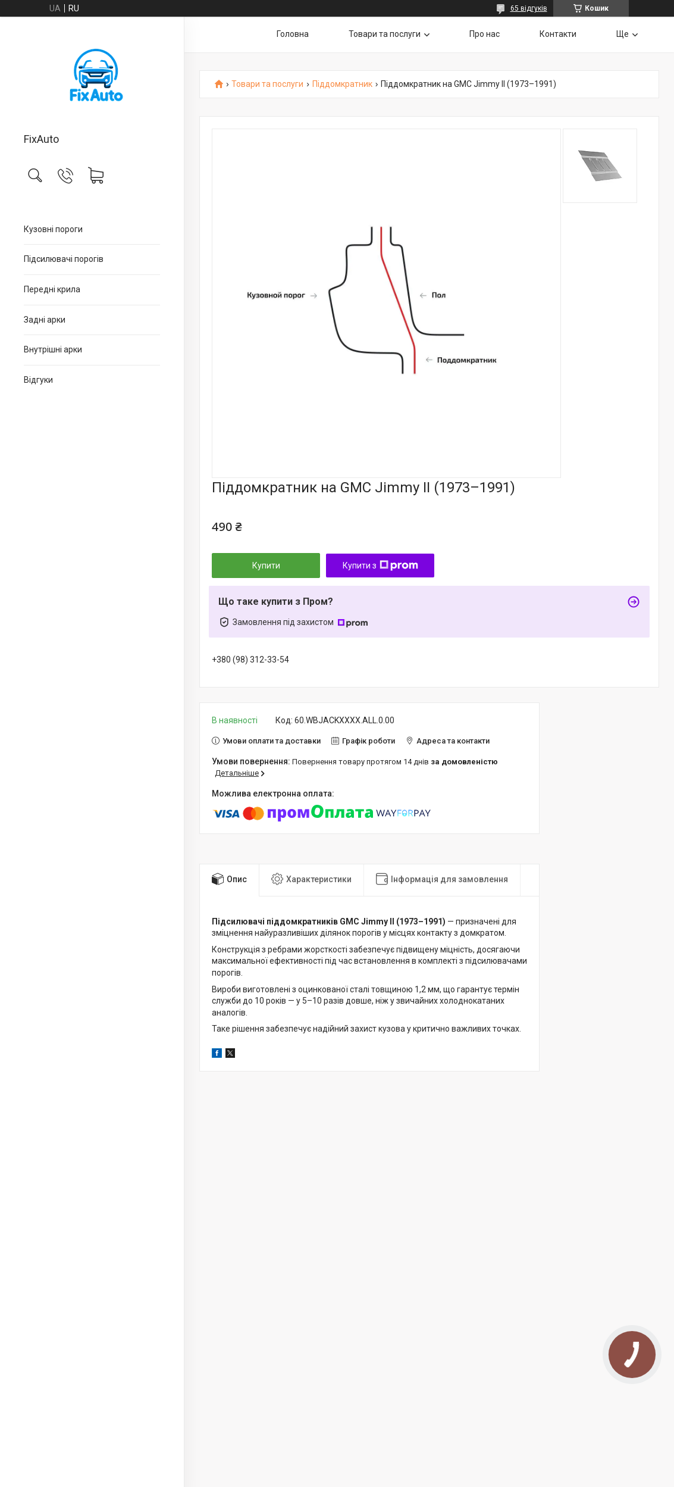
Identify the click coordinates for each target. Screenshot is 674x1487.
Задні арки (44, 319)
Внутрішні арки (53, 349)
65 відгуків (528, 8)
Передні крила (52, 289)
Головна (293, 34)
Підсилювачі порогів (64, 259)
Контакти (558, 34)
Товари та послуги (385, 34)
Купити (266, 565)
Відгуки (38, 380)
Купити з (380, 565)
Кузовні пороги (53, 229)
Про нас (484, 34)
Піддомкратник (342, 84)
